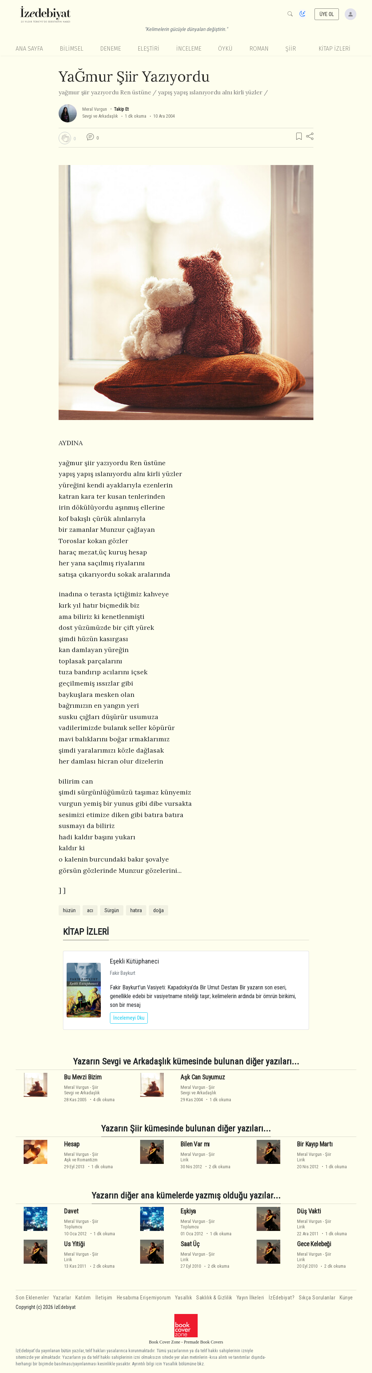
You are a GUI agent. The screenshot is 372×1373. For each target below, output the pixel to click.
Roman (259, 48)
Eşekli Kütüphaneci (134, 961)
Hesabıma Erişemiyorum (144, 1298)
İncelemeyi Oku (129, 1018)
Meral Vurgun (94, 109)
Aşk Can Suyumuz (203, 1077)
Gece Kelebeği (314, 1244)
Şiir (290, 48)
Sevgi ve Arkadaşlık (100, 116)
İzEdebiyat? (282, 1298)
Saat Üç (190, 1244)
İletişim (103, 1298)
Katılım (83, 1298)
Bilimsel (71, 48)
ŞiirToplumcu (81, 1224)
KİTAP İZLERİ (334, 48)
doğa (158, 910)
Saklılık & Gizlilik (214, 1298)
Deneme (110, 48)
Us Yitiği (74, 1244)
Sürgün (111, 910)
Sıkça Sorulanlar (317, 1298)
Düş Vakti (309, 1211)
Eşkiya (188, 1211)
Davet (71, 1211)
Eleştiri (148, 48)
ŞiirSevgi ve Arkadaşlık (82, 1089)
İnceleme (188, 48)
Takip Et (121, 109)
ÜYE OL (327, 14)
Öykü (225, 48)
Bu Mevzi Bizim (83, 1077)
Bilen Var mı (195, 1144)
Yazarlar (62, 1298)
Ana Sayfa (29, 48)
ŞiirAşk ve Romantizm (81, 1157)
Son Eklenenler (32, 1298)
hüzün (69, 910)
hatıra (136, 910)
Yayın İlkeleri (250, 1298)
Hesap (71, 1144)
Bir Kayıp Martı (314, 1144)
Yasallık (183, 1298)
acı (90, 910)
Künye (346, 1298)
